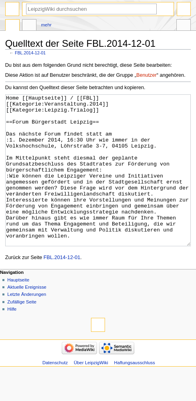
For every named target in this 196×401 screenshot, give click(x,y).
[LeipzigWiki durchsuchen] (91, 9)
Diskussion (29, 26)
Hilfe (11, 339)
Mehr (46, 24)
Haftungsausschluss (134, 392)
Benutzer (146, 75)
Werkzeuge (183, 26)
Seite (12, 26)
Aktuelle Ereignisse (26, 317)
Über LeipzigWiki (91, 392)
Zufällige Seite (21, 331)
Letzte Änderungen (26, 324)
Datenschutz (55, 392)
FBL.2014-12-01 (30, 52)
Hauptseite (18, 309)
